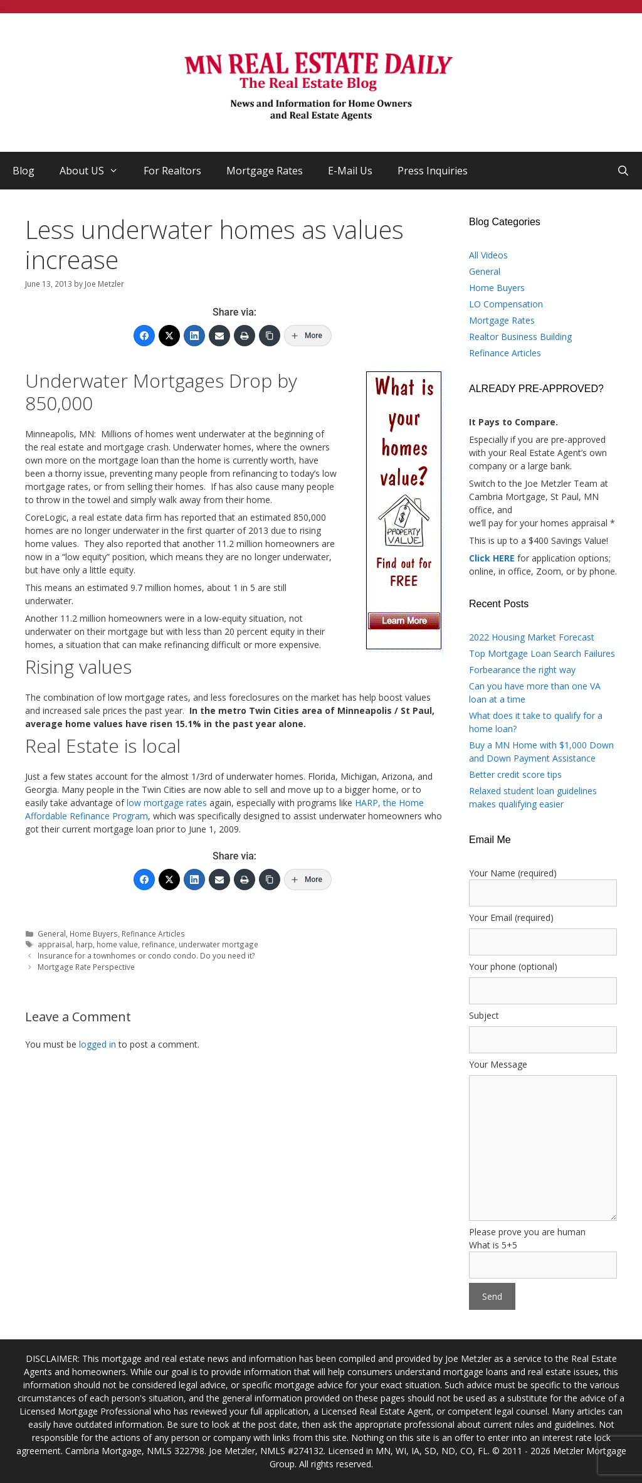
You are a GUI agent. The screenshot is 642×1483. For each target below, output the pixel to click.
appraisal (55, 944)
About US (95, 170)
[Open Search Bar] (623, 170)
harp (84, 944)
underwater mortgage (218, 944)
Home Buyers (94, 933)
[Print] (244, 335)
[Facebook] (144, 335)
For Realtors (172, 171)
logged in (97, 1044)
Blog (23, 171)
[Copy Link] (269, 335)
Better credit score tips (515, 774)
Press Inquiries (432, 171)
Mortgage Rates (264, 171)
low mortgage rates (167, 803)
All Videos (488, 255)
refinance (158, 944)
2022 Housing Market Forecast (531, 637)
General (52, 933)
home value (117, 944)
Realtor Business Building (520, 337)
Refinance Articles (153, 933)
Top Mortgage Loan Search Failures (542, 653)
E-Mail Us (350, 171)
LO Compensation (506, 304)
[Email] (219, 335)
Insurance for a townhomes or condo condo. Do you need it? (146, 955)
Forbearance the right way (522, 670)
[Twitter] (169, 335)
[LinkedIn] (194, 335)
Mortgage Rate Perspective (86, 967)
